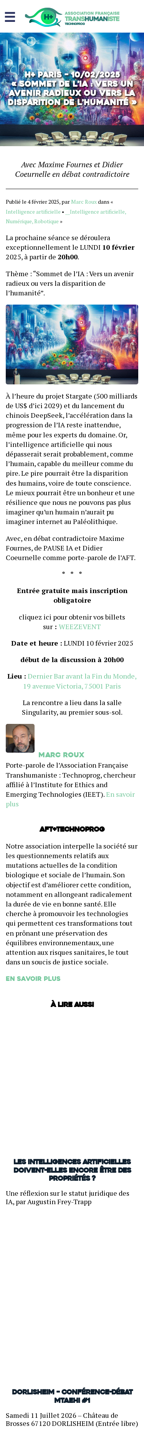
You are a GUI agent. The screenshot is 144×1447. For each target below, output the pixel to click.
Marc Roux (84, 201)
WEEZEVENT (80, 626)
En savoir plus (33, 979)
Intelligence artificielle (33, 211)
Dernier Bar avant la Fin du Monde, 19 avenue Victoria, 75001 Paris (80, 680)
